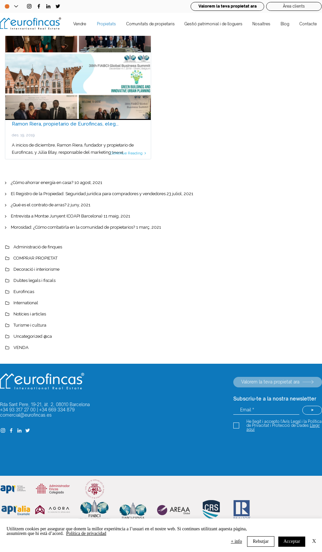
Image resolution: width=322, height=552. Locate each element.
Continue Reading (128, 153)
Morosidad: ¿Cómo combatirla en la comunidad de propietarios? (73, 227)
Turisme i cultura (29, 325)
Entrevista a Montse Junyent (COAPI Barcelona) (57, 216)
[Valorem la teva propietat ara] (277, 382)
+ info (236, 541)
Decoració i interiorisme (36, 269)
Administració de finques (37, 246)
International (25, 302)
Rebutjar (260, 541)
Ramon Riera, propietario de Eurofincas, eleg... (65, 124)
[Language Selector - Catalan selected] (11, 6)
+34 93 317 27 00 (17, 409)
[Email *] (266, 410)
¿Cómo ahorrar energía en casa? (42, 182)
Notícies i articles (29, 313)
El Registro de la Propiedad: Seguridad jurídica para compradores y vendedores (88, 193)
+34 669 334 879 (57, 409)
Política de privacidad (86, 533)
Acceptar (292, 541)
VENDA (21, 347)
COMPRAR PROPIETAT (35, 258)
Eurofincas (23, 291)
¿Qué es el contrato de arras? (38, 204)
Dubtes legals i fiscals (34, 280)
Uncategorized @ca (32, 336)
